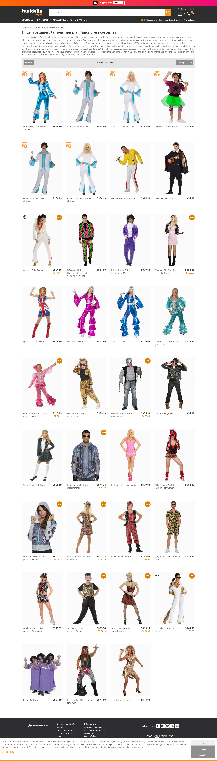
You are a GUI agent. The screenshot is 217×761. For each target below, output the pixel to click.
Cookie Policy (8, 751)
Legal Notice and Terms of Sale (96, 728)
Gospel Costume (30, 698)
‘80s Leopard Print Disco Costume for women (166, 484)
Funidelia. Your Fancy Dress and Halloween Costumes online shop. (32, 12)
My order (60, 725)
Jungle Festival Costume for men (168, 556)
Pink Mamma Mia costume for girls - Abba (35, 413)
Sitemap (87, 737)
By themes (42, 19)
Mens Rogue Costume (165, 196)
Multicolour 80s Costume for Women (78, 556)
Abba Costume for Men (78, 124)
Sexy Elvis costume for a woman (166, 628)
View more (29, 52)
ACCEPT (202, 755)
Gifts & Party (77, 19)
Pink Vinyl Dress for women (123, 483)
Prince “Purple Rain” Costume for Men (120, 269)
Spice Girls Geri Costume (34, 339)
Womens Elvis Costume (34, 268)
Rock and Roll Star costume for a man (79, 699)
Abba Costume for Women (123, 124)
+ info (203, 743)
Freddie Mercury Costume (123, 196)
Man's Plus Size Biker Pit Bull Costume (122, 413)
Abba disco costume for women (34, 126)
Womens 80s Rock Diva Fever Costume (166, 269)
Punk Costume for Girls (122, 554)
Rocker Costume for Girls (166, 124)
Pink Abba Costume (76, 339)
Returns (59, 734)
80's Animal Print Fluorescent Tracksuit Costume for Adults (77, 271)
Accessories (59, 19)
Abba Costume (118, 339)
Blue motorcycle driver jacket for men (77, 484)
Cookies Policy (90, 734)
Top (141, 19)
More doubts (61, 737)
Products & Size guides (65, 728)
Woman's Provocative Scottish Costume (121, 628)
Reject (203, 749)
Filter (27, 60)
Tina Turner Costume (121, 698)
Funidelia (25, 27)
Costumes (27, 19)
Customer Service (38, 723)
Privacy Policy (89, 731)
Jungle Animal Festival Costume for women (33, 628)
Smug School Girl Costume (35, 483)
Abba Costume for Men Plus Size (34, 198)
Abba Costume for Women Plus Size (79, 198)
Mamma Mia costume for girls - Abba (167, 341)
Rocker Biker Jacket (164, 411)
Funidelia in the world (93, 725)
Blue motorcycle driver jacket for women (33, 556)
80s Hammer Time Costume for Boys (75, 628)
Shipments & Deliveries (65, 731)
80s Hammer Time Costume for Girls (75, 413)
